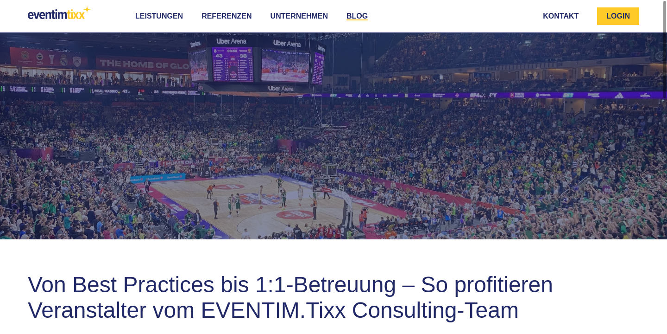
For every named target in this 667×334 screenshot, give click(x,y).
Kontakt (561, 16)
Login (618, 16)
